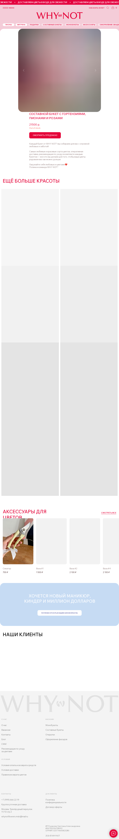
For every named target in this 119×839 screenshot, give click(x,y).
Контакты (5, 734)
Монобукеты (52, 725)
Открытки (50, 734)
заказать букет (96, 8)
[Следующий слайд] (95, 70)
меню (11, 8)
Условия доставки (10, 770)
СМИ (3, 744)
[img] (51, 541)
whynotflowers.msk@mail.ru (14, 816)
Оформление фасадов (56, 739)
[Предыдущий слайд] (23, 70)
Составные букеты (55, 730)
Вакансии (5, 730)
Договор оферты (54, 807)
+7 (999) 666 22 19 (10, 799)
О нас (4, 725)
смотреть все (108, 513)
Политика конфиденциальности (56, 801)
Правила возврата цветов (13, 774)
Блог (3, 739)
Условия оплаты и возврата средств (18, 765)
